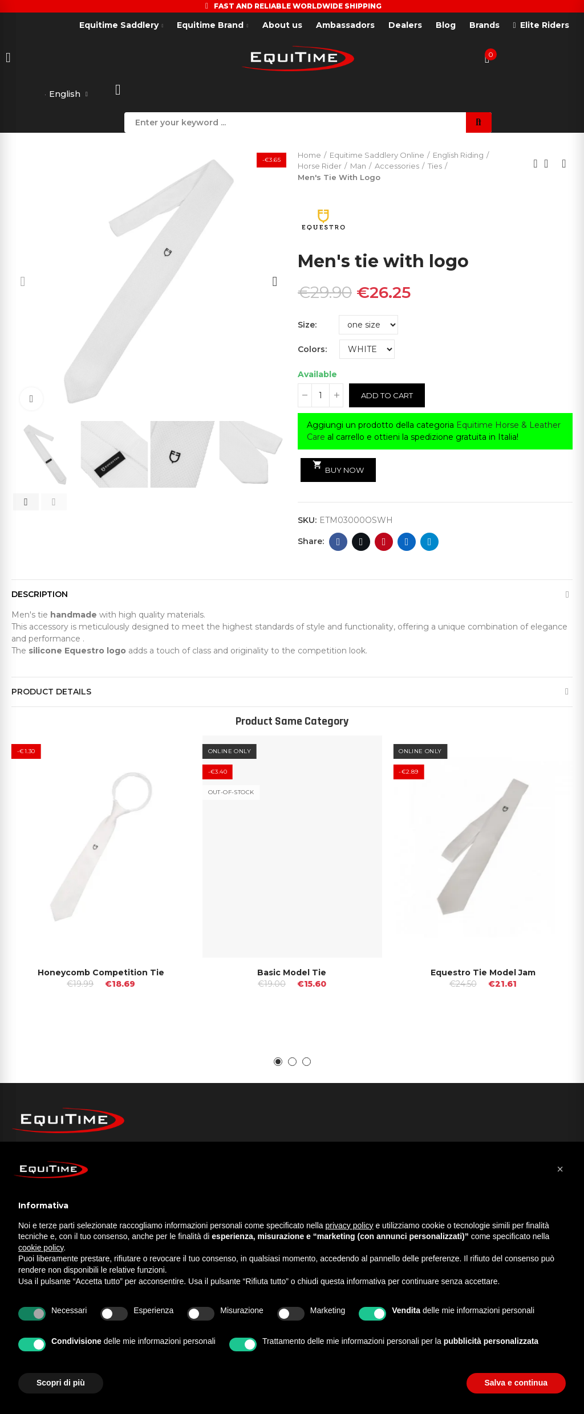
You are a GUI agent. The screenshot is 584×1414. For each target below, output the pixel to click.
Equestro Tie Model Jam (483, 973)
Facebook (338, 543)
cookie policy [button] (40, 1247)
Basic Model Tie (291, 973)
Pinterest (384, 543)
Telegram (430, 543)
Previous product (535, 165)
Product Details (51, 693)
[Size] (368, 326)
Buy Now (338, 468)
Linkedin (407, 543)
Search (479, 123)
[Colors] (367, 350)
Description (39, 595)
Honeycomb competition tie (101, 973)
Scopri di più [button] (60, 1382)
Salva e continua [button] (516, 1382)
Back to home (549, 165)
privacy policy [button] (350, 1225)
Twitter (361, 543)
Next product (564, 165)
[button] (22, 282)
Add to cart (387, 396)
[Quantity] (320, 396)
